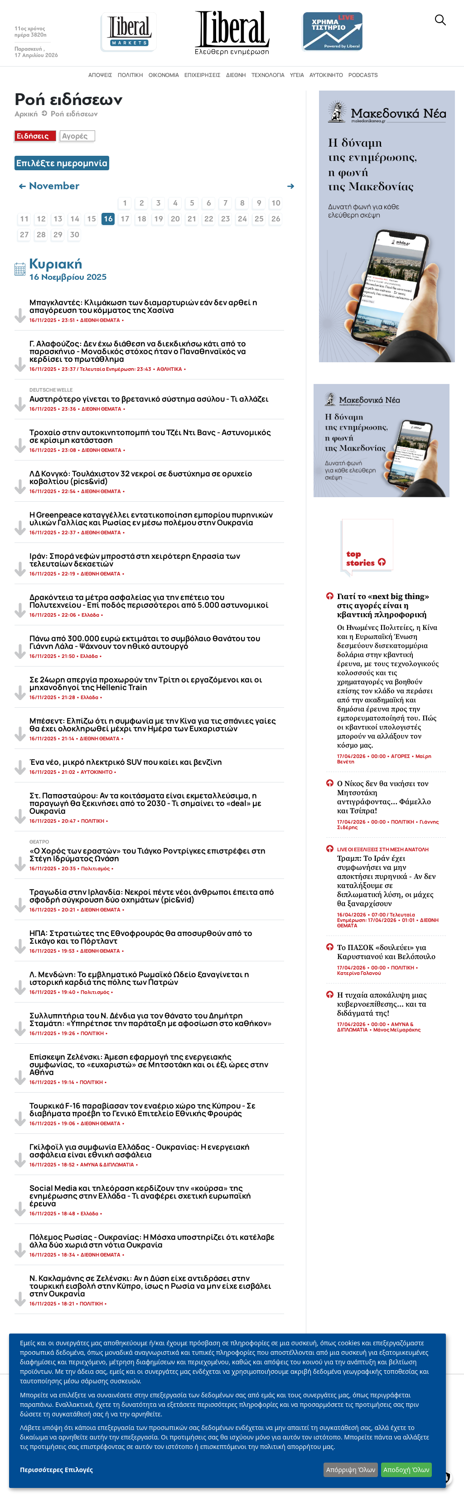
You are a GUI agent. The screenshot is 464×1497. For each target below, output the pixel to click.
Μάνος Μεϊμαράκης (397, 1029)
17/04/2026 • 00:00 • (364, 756)
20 (175, 219)
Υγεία (297, 75)
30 (74, 235)
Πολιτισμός (95, 868)
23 (225, 219)
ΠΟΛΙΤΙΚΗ (92, 820)
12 (41, 219)
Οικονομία (164, 75)
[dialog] (227, 1411)
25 (259, 219)
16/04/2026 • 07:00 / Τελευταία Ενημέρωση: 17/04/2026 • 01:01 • (378, 917)
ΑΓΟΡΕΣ (400, 756)
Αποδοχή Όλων (406, 1469)
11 (24, 219)
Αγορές (74, 136)
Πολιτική (130, 75)
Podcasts (363, 75)
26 (275, 219)
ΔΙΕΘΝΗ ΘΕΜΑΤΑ (100, 320)
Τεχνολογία (268, 75)
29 (58, 235)
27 (24, 235)
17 (125, 219)
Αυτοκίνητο (326, 75)
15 (91, 219)
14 (74, 219)
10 (275, 203)
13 (58, 219)
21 (192, 219)
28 (41, 235)
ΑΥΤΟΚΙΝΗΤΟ (96, 771)
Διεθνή (236, 75)
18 (141, 219)
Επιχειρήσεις (202, 75)
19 (158, 219)
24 (242, 219)
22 (208, 219)
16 (108, 219)
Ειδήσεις (32, 136)
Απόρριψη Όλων (350, 1469)
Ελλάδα (90, 614)
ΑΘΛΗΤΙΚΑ (169, 368)
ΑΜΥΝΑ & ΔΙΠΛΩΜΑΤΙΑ (107, 1164)
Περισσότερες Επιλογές (56, 1469)
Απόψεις (100, 75)
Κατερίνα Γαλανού (359, 972)
